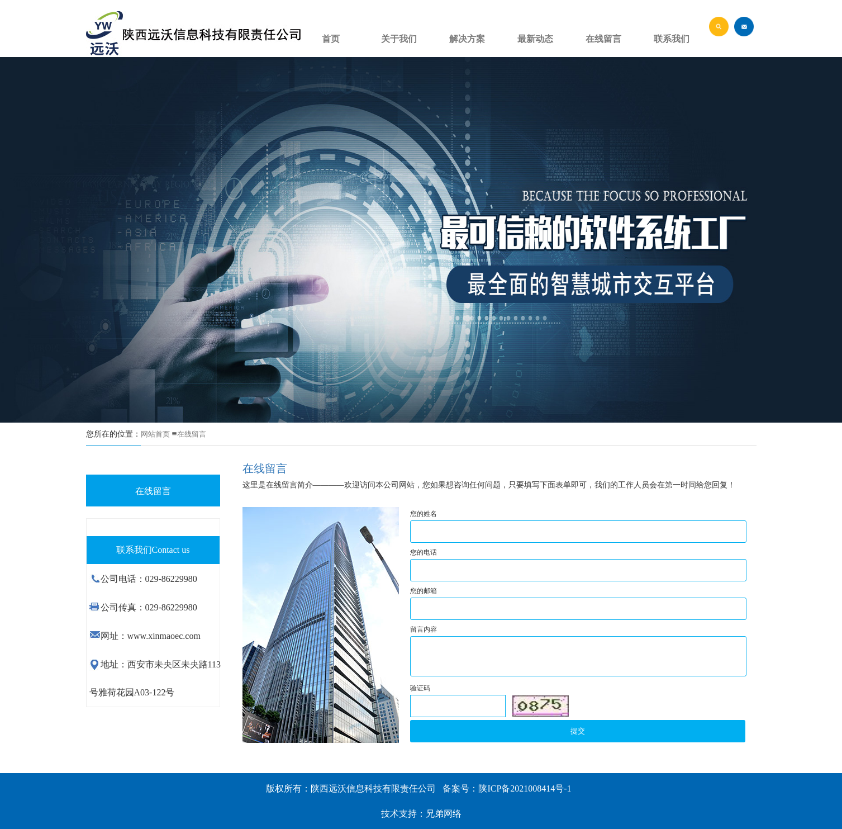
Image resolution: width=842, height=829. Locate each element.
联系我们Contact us (153, 550)
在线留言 (191, 434)
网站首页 (155, 434)
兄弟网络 (444, 813)
